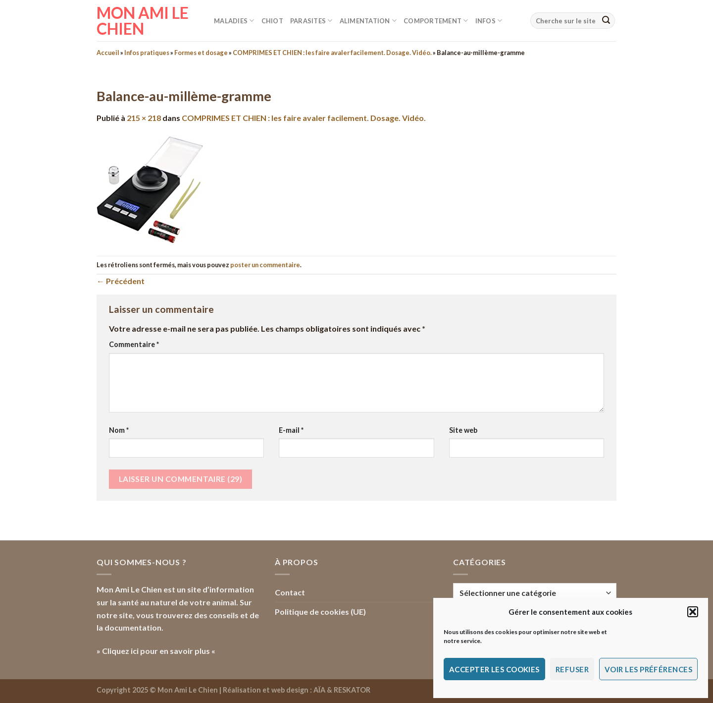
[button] (693, 612)
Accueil (108, 53)
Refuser (572, 669)
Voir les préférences (648, 669)
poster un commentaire (265, 265)
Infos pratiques (146, 53)
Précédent (121, 281)
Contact (290, 592)
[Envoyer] (606, 20)
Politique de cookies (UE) (320, 611)
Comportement (436, 20)
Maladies (234, 20)
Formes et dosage (201, 53)
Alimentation (368, 20)
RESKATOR (352, 690)
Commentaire (134, 344)
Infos (489, 20)
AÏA (319, 690)
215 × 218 (144, 117)
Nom (119, 430)
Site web (463, 430)
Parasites (311, 20)
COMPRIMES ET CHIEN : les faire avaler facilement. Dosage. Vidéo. (332, 53)
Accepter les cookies (494, 669)
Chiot (272, 21)
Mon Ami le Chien (143, 21)
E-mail (291, 430)
